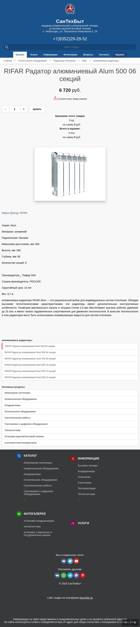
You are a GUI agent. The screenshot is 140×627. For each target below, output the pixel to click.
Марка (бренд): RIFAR (14, 212)
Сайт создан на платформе (70, 597)
